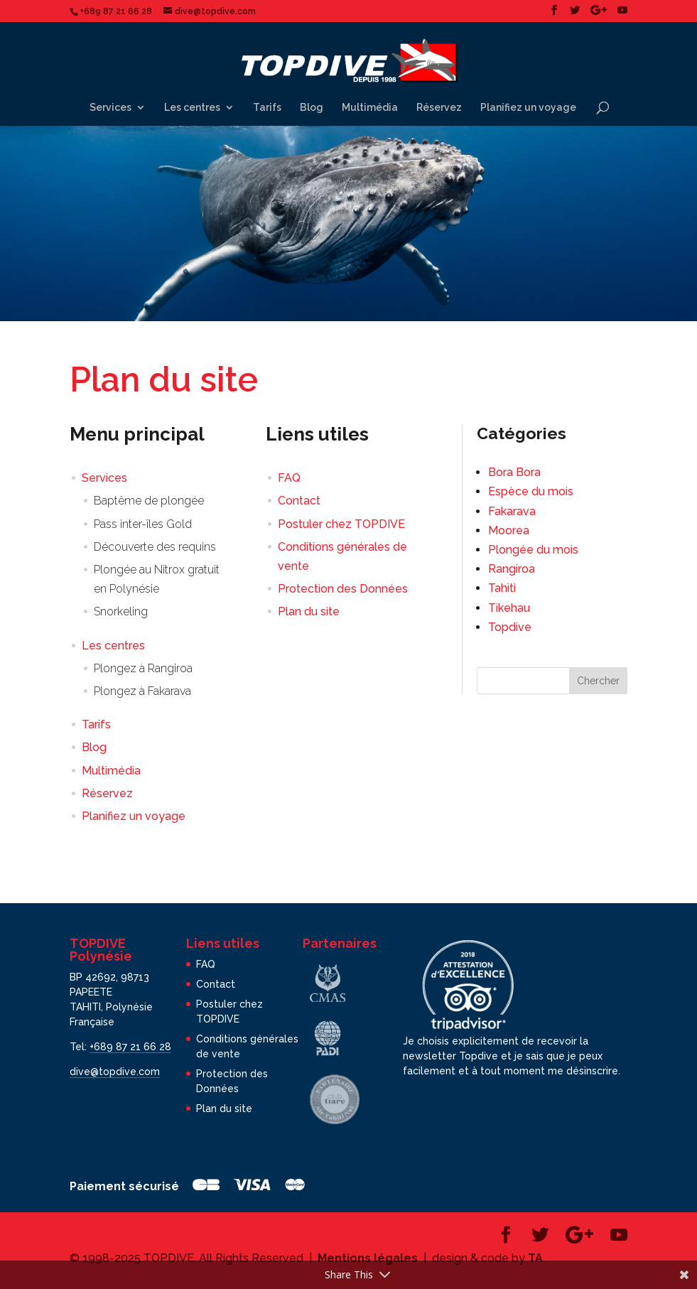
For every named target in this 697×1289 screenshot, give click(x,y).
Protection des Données (343, 588)
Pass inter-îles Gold (143, 524)
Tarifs (267, 107)
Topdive (509, 627)
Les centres (192, 107)
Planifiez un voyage (528, 107)
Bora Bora (514, 472)
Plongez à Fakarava (142, 691)
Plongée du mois (533, 549)
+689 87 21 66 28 (130, 1046)
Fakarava (512, 511)
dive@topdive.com (115, 1071)
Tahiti (502, 588)
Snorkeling (121, 611)
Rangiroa (511, 569)
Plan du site (309, 611)
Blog (311, 107)
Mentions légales (368, 1258)
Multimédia (370, 107)
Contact (299, 500)
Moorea (508, 530)
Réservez (439, 107)
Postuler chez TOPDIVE (341, 524)
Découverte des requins (155, 547)
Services (110, 107)
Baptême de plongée (149, 500)
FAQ (289, 478)
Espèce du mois (530, 491)
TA (535, 1258)
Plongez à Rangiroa (143, 668)
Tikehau (509, 608)
